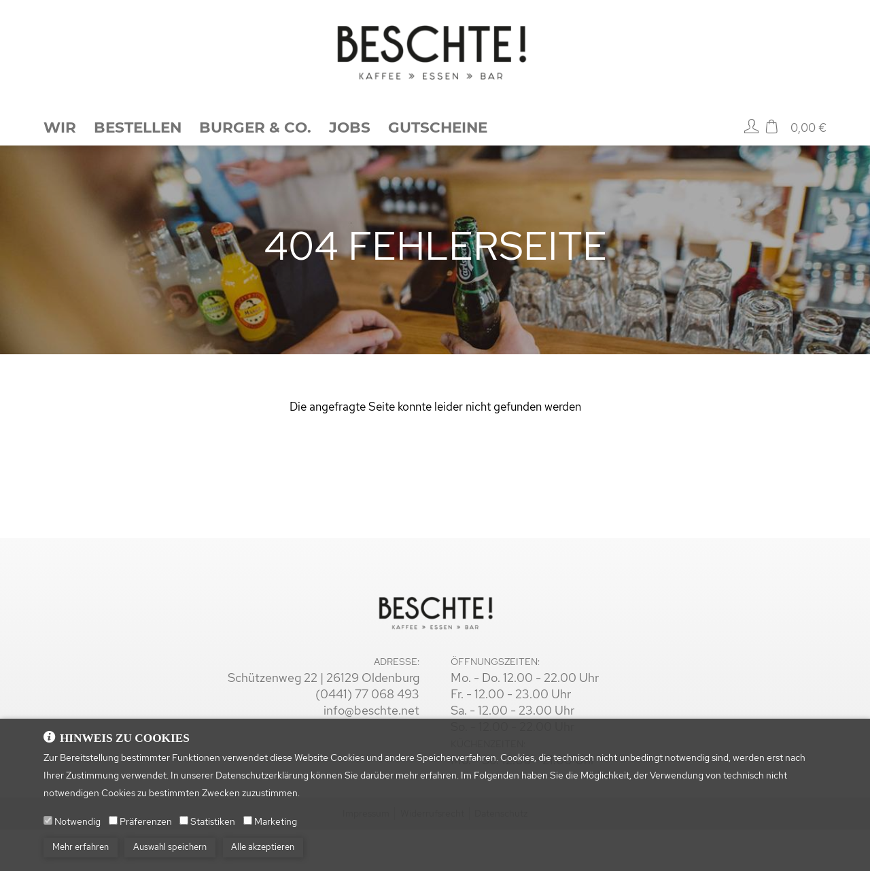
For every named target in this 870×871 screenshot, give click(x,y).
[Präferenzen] (113, 829)
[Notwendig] (48, 829)
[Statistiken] (183, 829)
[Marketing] (247, 829)
